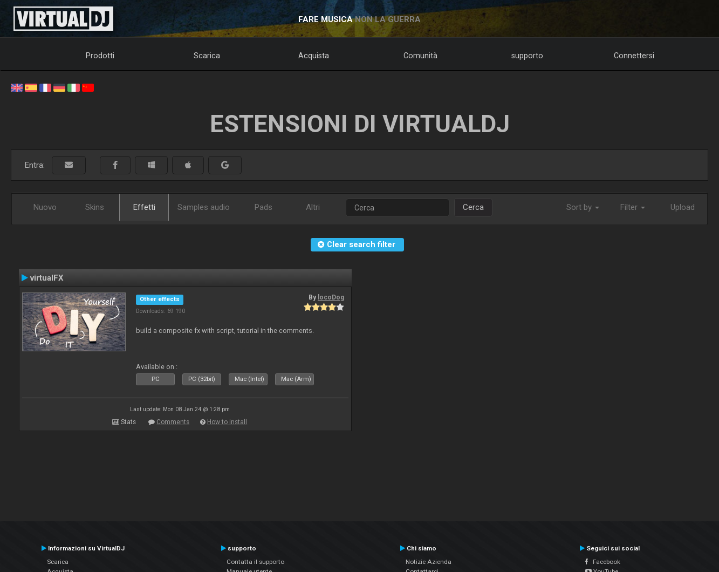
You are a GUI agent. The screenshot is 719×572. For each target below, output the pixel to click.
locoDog (331, 297)
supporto (527, 55)
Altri (313, 207)
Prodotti (100, 55)
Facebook (602, 562)
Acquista (313, 55)
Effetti (144, 207)
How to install (227, 422)
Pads (263, 207)
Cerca (473, 207)
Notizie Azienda (428, 562)
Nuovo (45, 207)
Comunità (420, 55)
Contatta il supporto (255, 562)
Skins (94, 207)
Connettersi (634, 55)
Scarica (207, 55)
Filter (632, 207)
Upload (682, 207)
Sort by (582, 207)
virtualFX (47, 278)
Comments (172, 422)
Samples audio (203, 207)
